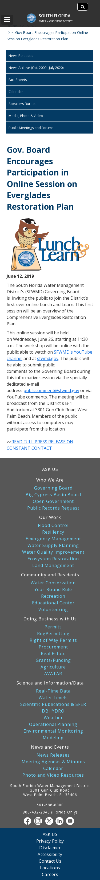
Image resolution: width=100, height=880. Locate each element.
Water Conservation (53, 583)
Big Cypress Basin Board (53, 495)
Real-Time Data (53, 691)
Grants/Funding (53, 660)
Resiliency (53, 532)
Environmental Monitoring (53, 731)
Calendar (16, 91)
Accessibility (50, 854)
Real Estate (53, 653)
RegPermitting (53, 633)
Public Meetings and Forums (31, 127)
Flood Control (53, 525)
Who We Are (50, 480)
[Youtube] (71, 821)
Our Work (50, 517)
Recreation (53, 596)
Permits (53, 627)
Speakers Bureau (23, 103)
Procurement (53, 647)
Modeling (53, 738)
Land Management (53, 565)
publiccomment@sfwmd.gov (51, 390)
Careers (50, 874)
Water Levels (53, 698)
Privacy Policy (50, 841)
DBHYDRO (53, 711)
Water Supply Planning (53, 545)
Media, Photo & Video (26, 115)
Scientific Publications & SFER (53, 704)
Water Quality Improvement (53, 552)
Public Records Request (53, 508)
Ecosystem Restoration (53, 559)
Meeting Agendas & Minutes (53, 762)
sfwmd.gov (47, 358)
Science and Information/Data (50, 683)
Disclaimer (50, 847)
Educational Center (53, 603)
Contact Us (50, 861)
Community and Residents (50, 575)
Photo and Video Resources (53, 775)
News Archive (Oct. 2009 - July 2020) (36, 67)
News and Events (50, 747)
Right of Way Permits (53, 640)
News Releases (21, 55)
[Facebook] (28, 821)
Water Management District (56, 21)
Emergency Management (53, 539)
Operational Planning (53, 724)
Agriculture (53, 667)
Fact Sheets (18, 79)
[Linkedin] (60, 821)
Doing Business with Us (50, 619)
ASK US (50, 469)
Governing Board (53, 488)
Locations (50, 867)
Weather (53, 718)
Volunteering (53, 609)
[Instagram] (39, 821)
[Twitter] (50, 821)
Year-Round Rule (53, 589)
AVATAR (53, 673)
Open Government (53, 501)
